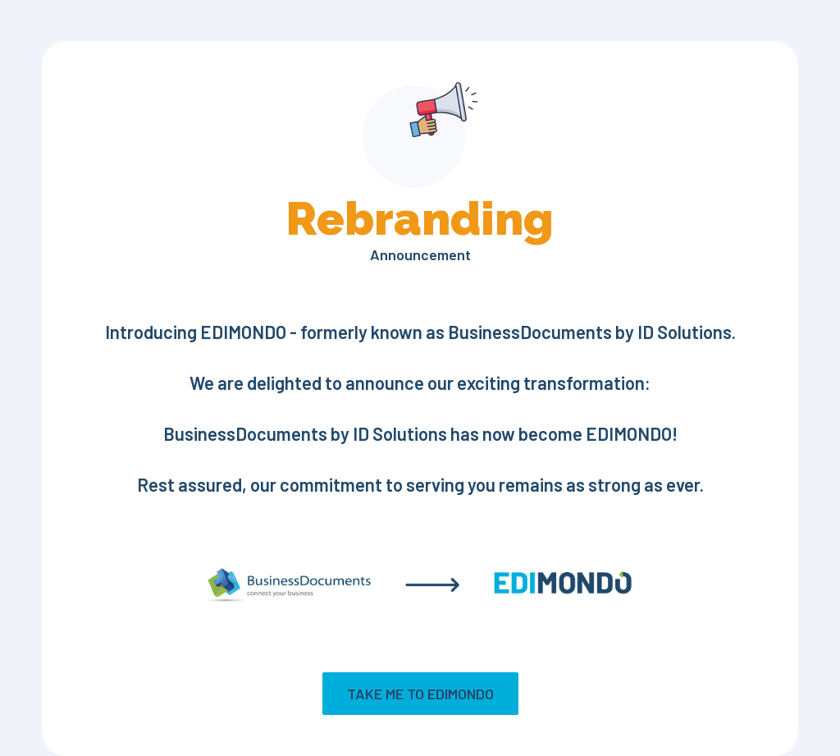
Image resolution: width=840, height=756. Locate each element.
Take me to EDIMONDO (420, 694)
